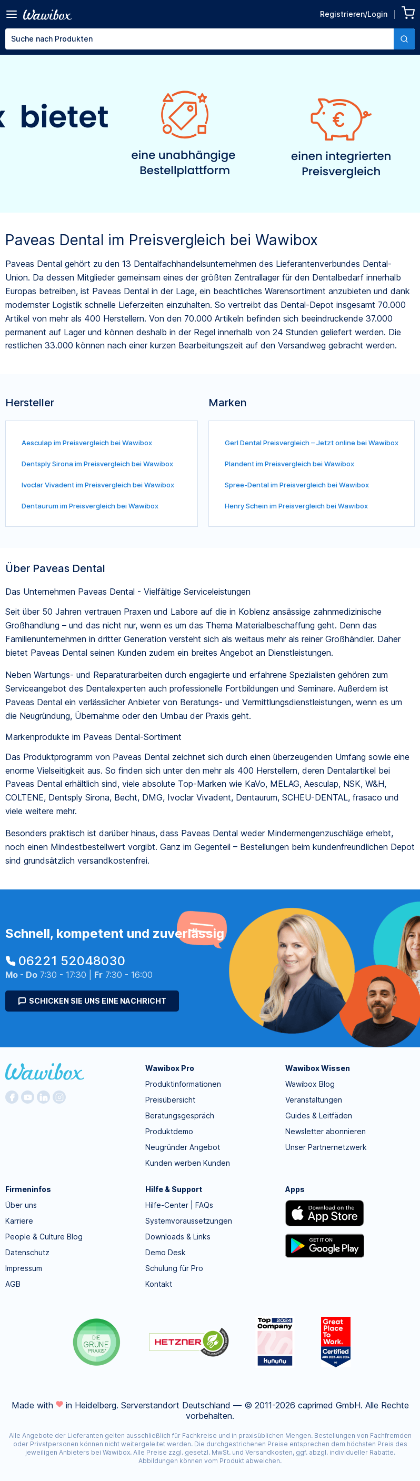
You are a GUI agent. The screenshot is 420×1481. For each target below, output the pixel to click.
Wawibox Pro (169, 1068)
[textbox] (199, 39)
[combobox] (210, 38)
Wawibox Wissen (317, 1068)
